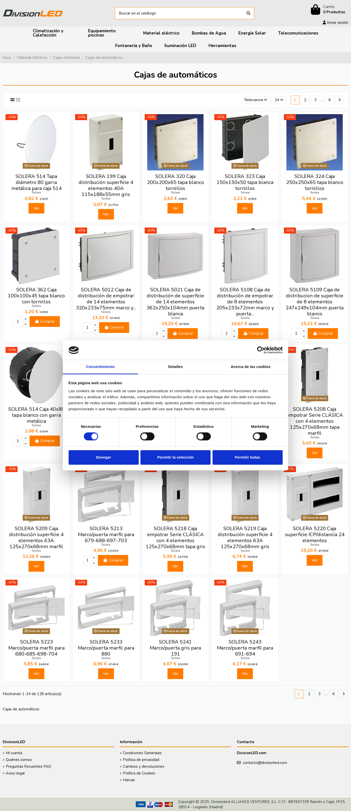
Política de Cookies (139, 773)
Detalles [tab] (175, 366)
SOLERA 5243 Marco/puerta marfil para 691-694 (245, 648)
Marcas (129, 779)
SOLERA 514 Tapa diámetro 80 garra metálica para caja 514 (36, 182)
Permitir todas (247, 457)
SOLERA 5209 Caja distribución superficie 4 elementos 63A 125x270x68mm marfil (36, 537)
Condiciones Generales (142, 752)
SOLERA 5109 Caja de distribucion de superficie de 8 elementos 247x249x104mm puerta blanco (314, 301)
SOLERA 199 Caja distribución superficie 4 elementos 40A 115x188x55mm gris (106, 185)
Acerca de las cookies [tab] (251, 366)
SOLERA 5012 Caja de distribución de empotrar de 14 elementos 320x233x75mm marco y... (106, 298)
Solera (36, 192)
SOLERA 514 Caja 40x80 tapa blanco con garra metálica (36, 415)
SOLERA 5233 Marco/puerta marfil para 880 (106, 648)
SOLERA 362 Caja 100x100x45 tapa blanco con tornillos (36, 295)
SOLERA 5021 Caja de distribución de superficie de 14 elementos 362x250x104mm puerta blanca (175, 301)
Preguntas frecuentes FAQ (28, 766)
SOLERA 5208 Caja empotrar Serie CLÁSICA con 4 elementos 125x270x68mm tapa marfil (314, 421)
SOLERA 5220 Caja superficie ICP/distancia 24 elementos (314, 534)
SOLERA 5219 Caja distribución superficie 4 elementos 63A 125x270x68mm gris (245, 537)
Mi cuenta (14, 752)
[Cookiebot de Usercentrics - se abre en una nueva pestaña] (261, 350)
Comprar (45, 321)
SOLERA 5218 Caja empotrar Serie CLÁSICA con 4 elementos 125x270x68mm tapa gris (175, 537)
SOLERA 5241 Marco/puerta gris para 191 (175, 648)
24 (279, 99)
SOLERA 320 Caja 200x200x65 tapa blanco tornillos (175, 182)
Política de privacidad (141, 759)
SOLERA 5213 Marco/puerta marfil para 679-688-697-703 (106, 534)
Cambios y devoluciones (143, 766)
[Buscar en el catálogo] (248, 13)
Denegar (103, 457)
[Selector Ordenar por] (255, 100)
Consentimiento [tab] (100, 366)
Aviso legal (15, 773)
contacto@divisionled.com (265, 762)
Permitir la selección (175, 457)
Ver (36, 208)
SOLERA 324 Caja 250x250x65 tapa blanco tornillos (314, 182)
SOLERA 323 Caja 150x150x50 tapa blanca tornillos (245, 182)
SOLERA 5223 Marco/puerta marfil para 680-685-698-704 (36, 648)
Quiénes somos (19, 759)
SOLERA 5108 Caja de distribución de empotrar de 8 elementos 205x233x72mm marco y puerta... (245, 301)
